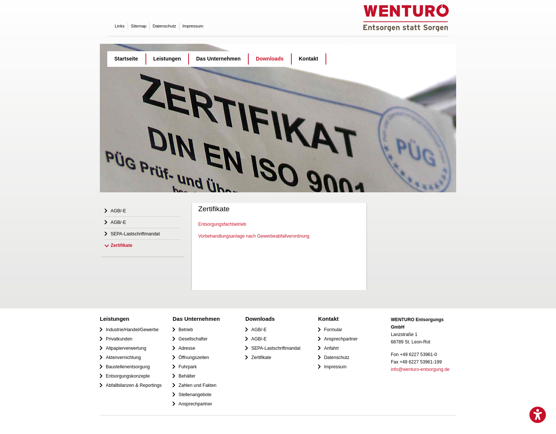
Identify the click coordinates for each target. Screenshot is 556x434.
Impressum (193, 26)
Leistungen (167, 59)
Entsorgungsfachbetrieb (222, 224)
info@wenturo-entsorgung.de (420, 369)
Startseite (126, 59)
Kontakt (308, 59)
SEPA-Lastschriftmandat (135, 233)
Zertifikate (122, 245)
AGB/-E (118, 210)
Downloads (270, 59)
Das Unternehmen (218, 59)
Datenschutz (164, 26)
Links (120, 26)
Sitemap (139, 26)
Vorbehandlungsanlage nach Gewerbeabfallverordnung (254, 236)
